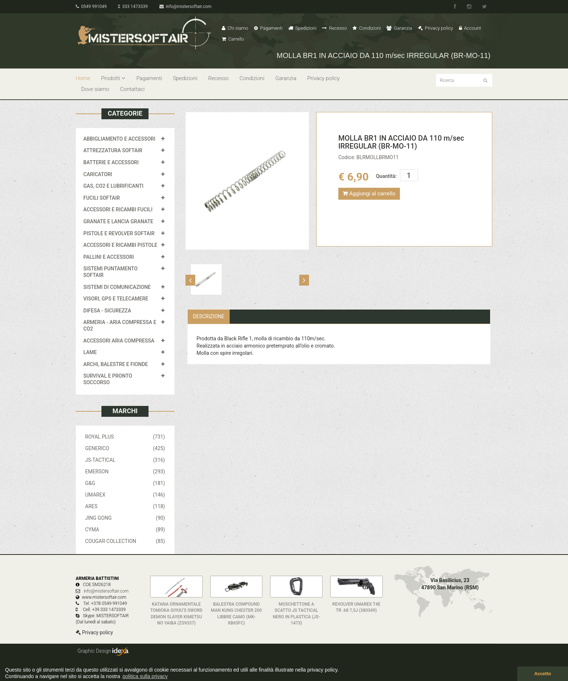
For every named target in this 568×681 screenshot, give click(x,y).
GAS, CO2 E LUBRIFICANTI (113, 186)
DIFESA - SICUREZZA (107, 310)
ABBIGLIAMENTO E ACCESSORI (119, 139)
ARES (125, 506)
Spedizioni (302, 28)
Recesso (334, 28)
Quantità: (386, 176)
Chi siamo (235, 28)
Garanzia (399, 28)
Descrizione (209, 316)
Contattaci (132, 89)
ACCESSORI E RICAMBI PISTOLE (120, 245)
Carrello (233, 39)
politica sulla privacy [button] (145, 676)
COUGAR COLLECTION (125, 541)
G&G (125, 483)
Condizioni (366, 28)
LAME (90, 352)
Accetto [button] (542, 673)
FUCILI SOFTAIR (101, 198)
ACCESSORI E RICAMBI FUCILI (118, 209)
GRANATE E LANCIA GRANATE (118, 221)
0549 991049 (91, 6)
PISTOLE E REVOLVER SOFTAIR (118, 233)
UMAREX (125, 494)
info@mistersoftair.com (185, 6)
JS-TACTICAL (125, 460)
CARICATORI (97, 174)
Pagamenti (268, 28)
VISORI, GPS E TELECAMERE (115, 299)
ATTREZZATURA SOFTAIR (112, 150)
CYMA (125, 529)
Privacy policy (435, 28)
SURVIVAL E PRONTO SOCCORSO (107, 379)
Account (470, 28)
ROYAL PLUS (125, 436)
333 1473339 (132, 6)
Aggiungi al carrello (369, 193)
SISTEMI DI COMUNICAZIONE (117, 287)
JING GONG (125, 518)
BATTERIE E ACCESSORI (111, 162)
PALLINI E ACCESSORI (108, 257)
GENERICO (125, 448)
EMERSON (125, 471)
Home (83, 78)
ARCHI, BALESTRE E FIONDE (115, 364)
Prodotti (113, 78)
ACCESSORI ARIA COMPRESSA (118, 341)
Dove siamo (95, 89)
